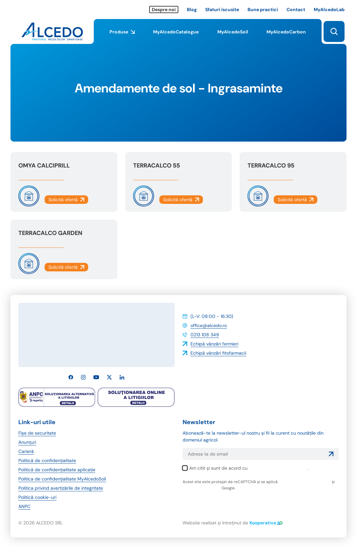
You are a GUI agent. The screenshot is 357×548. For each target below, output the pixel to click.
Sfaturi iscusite (222, 9)
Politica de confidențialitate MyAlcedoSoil (62, 479)
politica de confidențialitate (278, 468)
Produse (122, 36)
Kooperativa (266, 523)
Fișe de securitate (37, 433)
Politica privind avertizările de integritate (60, 488)
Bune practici (263, 9)
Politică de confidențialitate (47, 460)
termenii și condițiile (202, 488)
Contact (296, 9)
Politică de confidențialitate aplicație (56, 470)
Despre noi (164, 9)
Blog (192, 9)
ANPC (24, 506)
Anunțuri (27, 442)
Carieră (26, 451)
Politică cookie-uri (37, 497)
